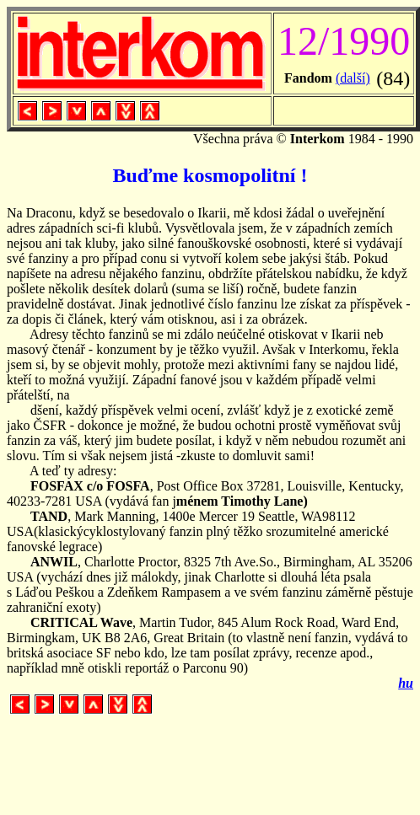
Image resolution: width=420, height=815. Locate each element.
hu (405, 683)
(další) (353, 78)
